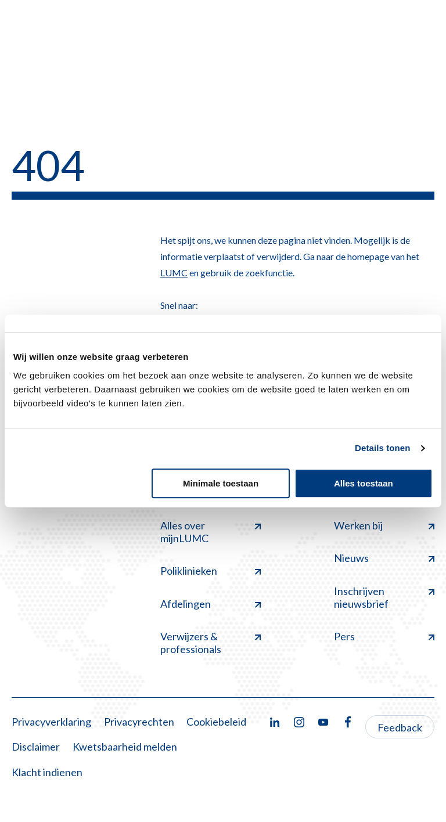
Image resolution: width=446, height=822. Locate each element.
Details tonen (382, 448)
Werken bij (384, 525)
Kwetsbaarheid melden (125, 746)
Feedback (399, 727)
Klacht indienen (47, 772)
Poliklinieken (210, 570)
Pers (384, 636)
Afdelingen (210, 603)
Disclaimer (36, 746)
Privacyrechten (139, 721)
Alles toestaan (363, 483)
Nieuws (384, 557)
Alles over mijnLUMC (210, 532)
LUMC (174, 272)
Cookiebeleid (216, 721)
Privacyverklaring (51, 721)
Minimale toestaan (220, 483)
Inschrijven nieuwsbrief (384, 597)
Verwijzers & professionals (210, 642)
